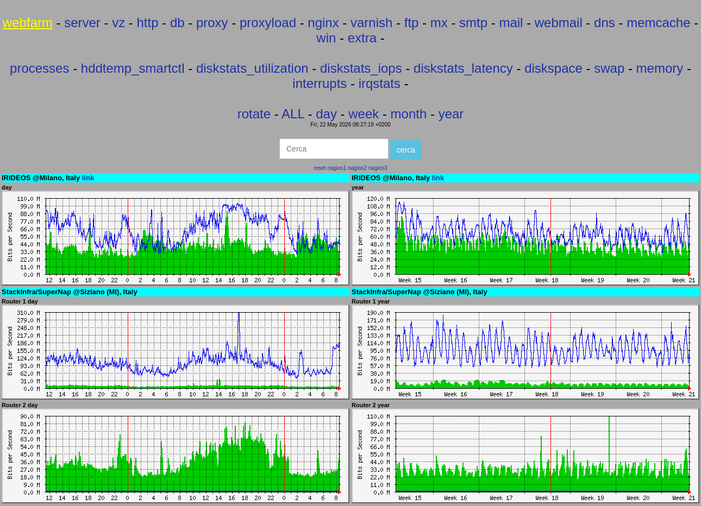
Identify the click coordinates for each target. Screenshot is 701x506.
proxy (212, 22)
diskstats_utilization (252, 68)
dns (604, 22)
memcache (658, 22)
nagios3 (377, 168)
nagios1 (336, 168)
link (88, 178)
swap (609, 68)
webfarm (28, 22)
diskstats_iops (361, 68)
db (177, 22)
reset (320, 168)
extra (362, 37)
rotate (254, 113)
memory (660, 68)
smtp (473, 22)
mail (511, 22)
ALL (292, 113)
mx (439, 22)
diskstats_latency (463, 68)
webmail (559, 22)
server (82, 22)
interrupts (319, 83)
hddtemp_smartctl (133, 68)
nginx (323, 22)
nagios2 (357, 168)
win (326, 37)
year (451, 113)
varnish (371, 22)
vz (118, 22)
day (326, 113)
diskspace (553, 68)
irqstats (379, 83)
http (148, 22)
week (363, 113)
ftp (411, 22)
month (409, 113)
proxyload (268, 22)
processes (39, 68)
